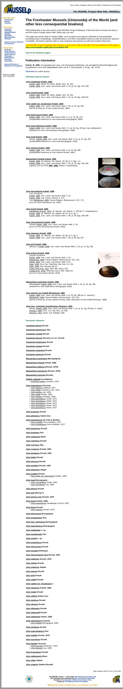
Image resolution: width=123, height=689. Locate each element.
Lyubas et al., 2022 (37, 271)
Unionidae (8, 30)
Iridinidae (7, 39)
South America (9, 54)
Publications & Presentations (111, 5)
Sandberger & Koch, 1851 (40, 211)
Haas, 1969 (34, 266)
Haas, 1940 (34, 264)
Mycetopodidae (9, 37)
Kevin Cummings (89, 678)
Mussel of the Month (94, 5)
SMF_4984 (53, 165)
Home (72, 5)
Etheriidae (8, 35)
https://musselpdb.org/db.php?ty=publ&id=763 (47, 47)
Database (83, 5)
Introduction (8, 20)
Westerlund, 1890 (41, 200)
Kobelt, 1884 (39, 82)
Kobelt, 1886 (34, 86)
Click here (30, 71)
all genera (7, 29)
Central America (10, 53)
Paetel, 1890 (34, 198)
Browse (7, 21)
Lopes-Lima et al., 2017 (39, 268)
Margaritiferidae (10, 32)
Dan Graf (78, 678)
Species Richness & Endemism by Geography (13, 65)
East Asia (7, 59)
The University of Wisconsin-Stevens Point (76, 680)
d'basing (7, 23)
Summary (7, 49)
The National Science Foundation (76, 681)
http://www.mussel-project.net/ (85, 677)
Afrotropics (8, 56)
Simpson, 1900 (49, 306)
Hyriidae (7, 34)
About (77, 5)
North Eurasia (9, 58)
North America (9, 51)
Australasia (8, 61)
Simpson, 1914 (35, 313)
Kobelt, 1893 (34, 262)
